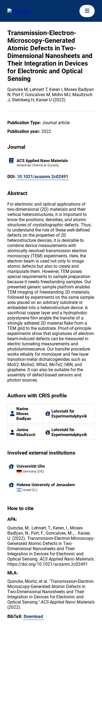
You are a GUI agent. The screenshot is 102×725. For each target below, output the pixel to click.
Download (33, 616)
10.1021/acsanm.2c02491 (42, 176)
